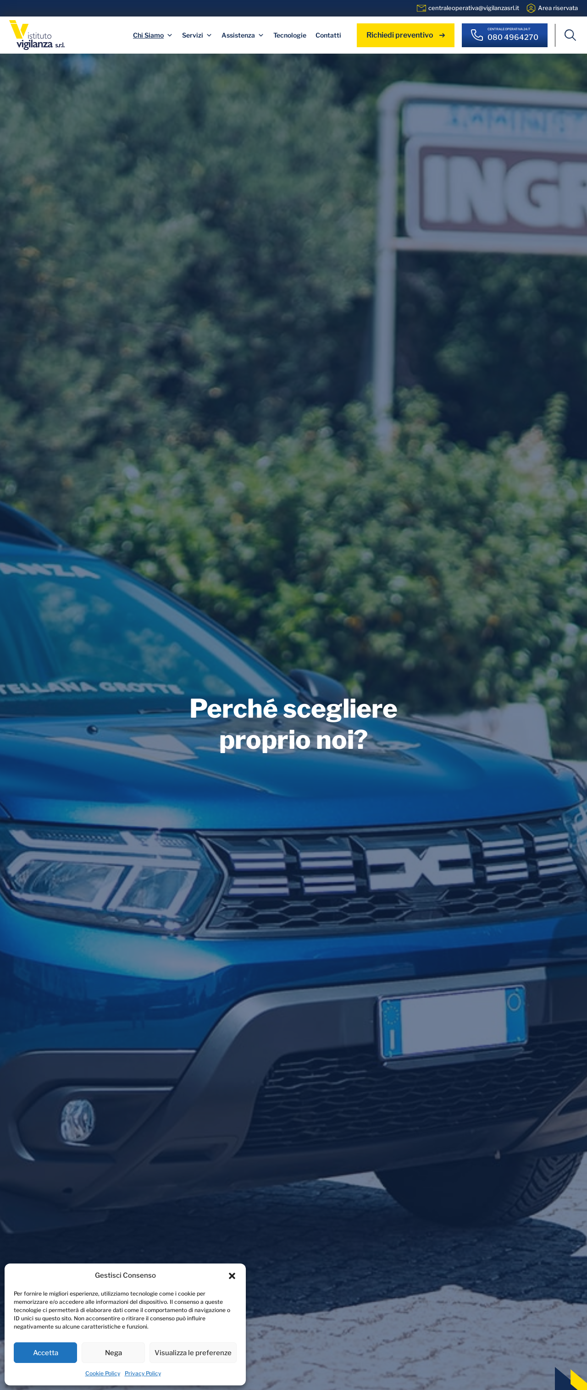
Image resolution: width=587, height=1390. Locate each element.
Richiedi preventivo (405, 35)
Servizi (197, 35)
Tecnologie (289, 35)
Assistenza (243, 35)
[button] (232, 1275)
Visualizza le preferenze (193, 1353)
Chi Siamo (153, 35)
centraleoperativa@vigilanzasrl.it (473, 7)
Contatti (328, 35)
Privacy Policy (143, 1373)
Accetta (45, 1353)
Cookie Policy (102, 1373)
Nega (113, 1353)
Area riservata (558, 7)
